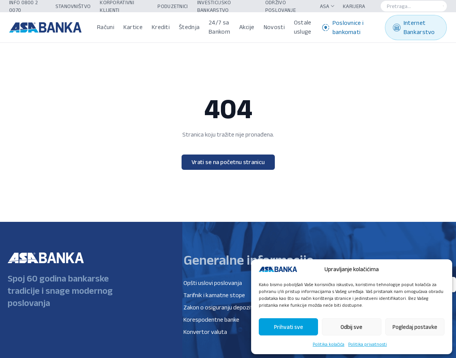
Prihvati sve (288, 327)
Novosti (274, 27)
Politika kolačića (328, 344)
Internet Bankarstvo (414, 27)
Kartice (133, 27)
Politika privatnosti (367, 344)
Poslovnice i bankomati (343, 27)
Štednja (189, 27)
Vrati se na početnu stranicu (228, 162)
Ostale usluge (303, 27)
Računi (105, 27)
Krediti (161, 27)
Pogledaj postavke (415, 327)
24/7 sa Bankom (219, 27)
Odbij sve (351, 327)
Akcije (247, 27)
